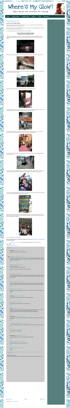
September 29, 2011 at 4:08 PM (17, 302)
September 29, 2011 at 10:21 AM (17, 273)
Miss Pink (11, 264)
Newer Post (8, 399)
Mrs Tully (11, 281)
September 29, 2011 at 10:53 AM (18, 281)
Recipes (33, 16)
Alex (10, 273)
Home (8, 16)
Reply (11, 253)
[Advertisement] (25, 390)
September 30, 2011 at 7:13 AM (25, 323)
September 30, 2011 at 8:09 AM (17, 329)
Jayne (11, 302)
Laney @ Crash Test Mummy (14, 323)
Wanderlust (12, 341)
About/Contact (15, 16)
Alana (11, 329)
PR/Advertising (25, 16)
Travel (16, 245)
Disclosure (46, 16)
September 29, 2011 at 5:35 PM (18, 308)
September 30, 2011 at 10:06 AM (20, 335)
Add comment (9, 352)
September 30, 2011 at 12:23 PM (19, 341)
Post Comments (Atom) (14, 401)
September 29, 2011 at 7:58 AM (20, 256)
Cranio (39, 16)
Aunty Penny (11, 245)
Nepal (14, 245)
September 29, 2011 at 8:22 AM (18, 264)
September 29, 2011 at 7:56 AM (19, 250)
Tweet (37, 131)
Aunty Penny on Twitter (16, 242)
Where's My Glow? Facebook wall (37, 239)
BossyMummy (12, 256)
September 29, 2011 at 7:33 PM (20, 316)
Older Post (42, 399)
